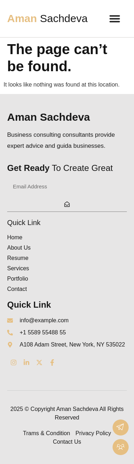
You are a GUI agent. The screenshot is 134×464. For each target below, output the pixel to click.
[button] (114, 18)
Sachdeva (47, 18)
